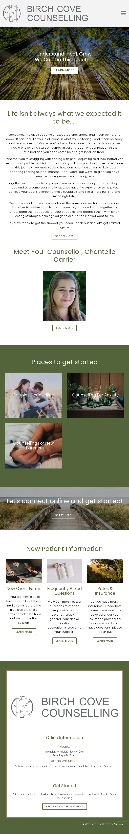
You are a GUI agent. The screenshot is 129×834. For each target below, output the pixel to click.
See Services (64, 236)
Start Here (63, 515)
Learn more (64, 70)
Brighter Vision (112, 824)
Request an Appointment (64, 806)
